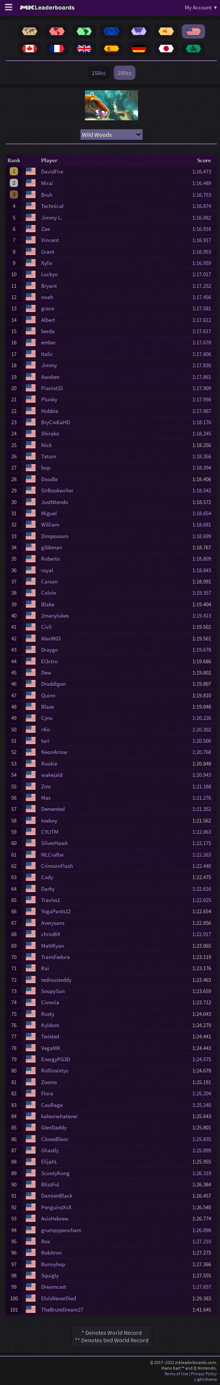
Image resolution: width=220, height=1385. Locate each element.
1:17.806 (204, 353)
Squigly (50, 1275)
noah (47, 297)
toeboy (49, 820)
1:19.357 (204, 592)
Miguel (49, 513)
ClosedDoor (54, 1139)
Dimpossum (54, 536)
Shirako (50, 433)
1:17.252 (204, 285)
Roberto (50, 558)
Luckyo (49, 274)
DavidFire (52, 171)
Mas (46, 797)
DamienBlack (56, 1195)
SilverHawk (54, 843)
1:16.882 (204, 217)
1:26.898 (204, 1230)
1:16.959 (204, 262)
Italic (47, 353)
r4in (45, 729)
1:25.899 (204, 1150)
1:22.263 (204, 854)
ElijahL (49, 1161)
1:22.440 (204, 865)
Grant (47, 251)
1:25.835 (204, 1139)
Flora (47, 1093)
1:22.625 (204, 899)
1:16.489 (204, 183)
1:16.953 (204, 251)
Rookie (49, 763)
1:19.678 (204, 649)
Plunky (49, 399)
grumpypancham (61, 1230)
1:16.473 (204, 171)
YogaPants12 (56, 911)
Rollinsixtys (54, 1070)
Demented (53, 808)
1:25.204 (204, 1093)
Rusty (47, 1013)
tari (45, 740)
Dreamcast (53, 1286)
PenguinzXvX (56, 1207)
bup (45, 467)
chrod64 (50, 934)
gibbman (51, 547)
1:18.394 (204, 467)
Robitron (51, 1252)
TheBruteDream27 (62, 1309)
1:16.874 (204, 205)
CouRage (51, 1104)
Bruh (46, 194)
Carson (49, 581)
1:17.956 (204, 399)
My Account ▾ (201, 7)
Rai (45, 968)
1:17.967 (204, 410)
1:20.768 (204, 751)
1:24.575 (204, 1059)
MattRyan (52, 945)
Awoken (50, 376)
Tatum (48, 456)
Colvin (48, 592)
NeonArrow (54, 751)
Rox (45, 1241)
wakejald (51, 774)
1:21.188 (204, 786)
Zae (45, 228)
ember (48, 342)
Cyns (46, 717)
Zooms (49, 1082)
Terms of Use (176, 1373)
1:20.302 (204, 729)
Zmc (46, 786)
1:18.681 (204, 524)
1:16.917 (204, 240)
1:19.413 (204, 615)
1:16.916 (204, 228)
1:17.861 (204, 376)
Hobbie (49, 410)
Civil (46, 626)
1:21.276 (204, 797)
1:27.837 (204, 1286)
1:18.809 (204, 558)
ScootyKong (55, 1173)
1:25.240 (204, 1104)
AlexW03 (51, 638)
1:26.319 (204, 1173)
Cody (47, 877)
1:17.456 (204, 297)
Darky (48, 888)
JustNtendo (54, 502)
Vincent (50, 240)
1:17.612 (204, 319)
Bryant (49, 285)
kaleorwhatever (59, 1116)
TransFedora (55, 956)
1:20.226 (204, 717)
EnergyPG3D (55, 1059)
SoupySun (53, 991)
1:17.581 (204, 308)
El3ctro (49, 661)
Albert (48, 319)
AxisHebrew (54, 1218)
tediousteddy (56, 979)
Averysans (52, 922)
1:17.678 (204, 342)
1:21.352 (204, 808)
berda (48, 331)
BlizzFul (50, 1184)
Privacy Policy (204, 1373)
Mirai (47, 183)
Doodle (49, 479)
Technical (52, 205)
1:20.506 (204, 740)
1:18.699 (204, 536)
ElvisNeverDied (58, 1298)
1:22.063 (204, 831)
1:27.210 (204, 1241)
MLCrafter (52, 854)
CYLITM (49, 831)
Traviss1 (50, 899)
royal (47, 570)
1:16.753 (204, 194)
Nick (46, 445)
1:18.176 (204, 422)
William (50, 524)
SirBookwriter (57, 490)
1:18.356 (204, 456)
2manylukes (55, 615)
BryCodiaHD (55, 422)
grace (47, 308)
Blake (47, 604)
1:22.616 (204, 888)
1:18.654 (204, 513)
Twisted (50, 1036)
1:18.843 (204, 570)
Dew (46, 672)
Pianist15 (52, 388)
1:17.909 (204, 388)
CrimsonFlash (57, 865)
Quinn (48, 695)
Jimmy (49, 365)
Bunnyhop (53, 1264)
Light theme (205, 1379)
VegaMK (50, 1047)
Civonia (50, 1002)
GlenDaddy (54, 1127)
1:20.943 (204, 774)
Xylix (46, 262)
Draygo (49, 649)
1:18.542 (204, 490)
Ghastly (50, 1150)
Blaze (47, 706)
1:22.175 (204, 843)
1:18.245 (204, 433)
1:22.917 (204, 934)
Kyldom (50, 1025)
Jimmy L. (51, 217)
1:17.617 (204, 331)
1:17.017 (204, 274)
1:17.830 (204, 365)
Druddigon (53, 683)
